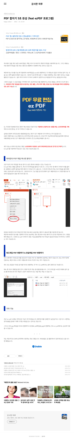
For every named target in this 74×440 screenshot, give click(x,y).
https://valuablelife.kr (13, 47)
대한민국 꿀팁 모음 (8, 363)
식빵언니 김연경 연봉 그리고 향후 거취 (13, 366)
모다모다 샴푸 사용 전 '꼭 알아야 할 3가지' (14, 368)
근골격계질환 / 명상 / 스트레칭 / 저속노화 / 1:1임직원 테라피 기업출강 (29, 52)
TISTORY (37, 436)
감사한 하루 (37, 4)
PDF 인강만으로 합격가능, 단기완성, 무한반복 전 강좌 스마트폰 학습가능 (29, 38)
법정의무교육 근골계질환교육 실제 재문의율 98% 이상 (26, 50)
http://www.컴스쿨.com (13, 33)
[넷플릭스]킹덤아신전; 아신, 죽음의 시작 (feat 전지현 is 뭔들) (18, 370)
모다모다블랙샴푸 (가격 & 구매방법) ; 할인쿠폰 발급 (16, 374)
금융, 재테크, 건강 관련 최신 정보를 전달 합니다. (20, 418)
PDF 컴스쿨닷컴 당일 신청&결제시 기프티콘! (22, 36)
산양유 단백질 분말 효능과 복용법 (12, 372)
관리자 (43, 436)
